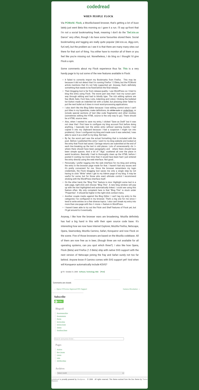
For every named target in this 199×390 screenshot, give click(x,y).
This (125, 68)
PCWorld (69, 22)
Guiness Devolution (130, 289)
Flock (79, 22)
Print (102, 272)
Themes (59, 327)
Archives (59, 349)
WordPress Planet (62, 330)
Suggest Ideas (61, 322)
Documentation (61, 316)
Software (82, 272)
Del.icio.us (133, 32)
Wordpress (81, 379)
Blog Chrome (61, 352)
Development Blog (62, 313)
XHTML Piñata (61, 361)
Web (97, 272)
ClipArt (59, 355)
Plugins (59, 319)
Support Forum (61, 324)
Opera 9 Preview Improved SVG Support (72, 289)
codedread (98, 6)
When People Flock (98, 16)
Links (58, 358)
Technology (90, 272)
